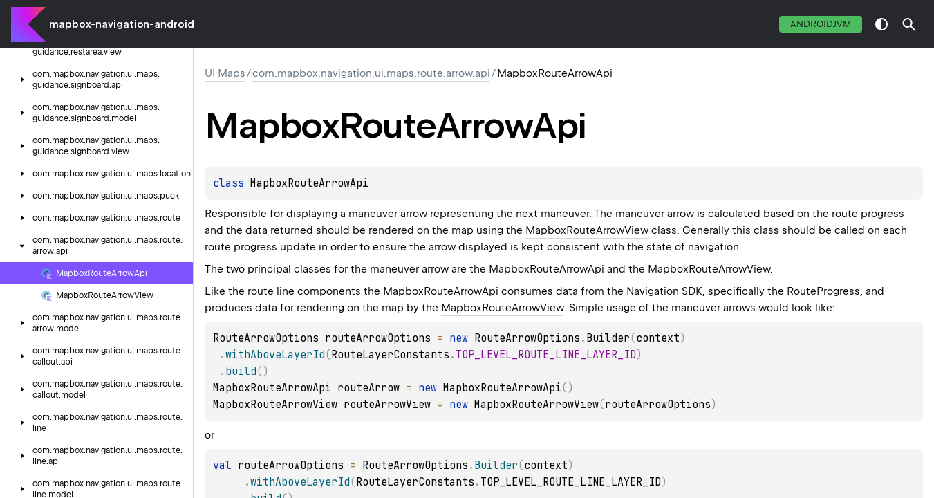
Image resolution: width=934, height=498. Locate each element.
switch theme (881, 24)
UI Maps (225, 73)
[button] (909, 24)
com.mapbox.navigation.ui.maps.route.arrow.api (371, 73)
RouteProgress (823, 291)
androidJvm (820, 24)
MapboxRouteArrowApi (309, 183)
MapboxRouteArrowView (586, 230)
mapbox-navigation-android (121, 24)
